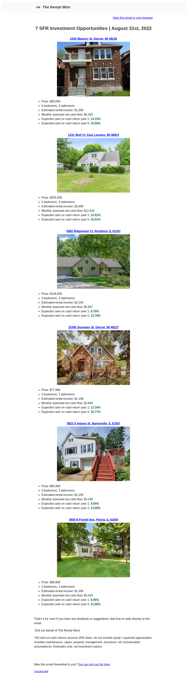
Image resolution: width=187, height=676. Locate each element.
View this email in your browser (133, 17)
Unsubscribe (41, 671)
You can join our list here (94, 664)
